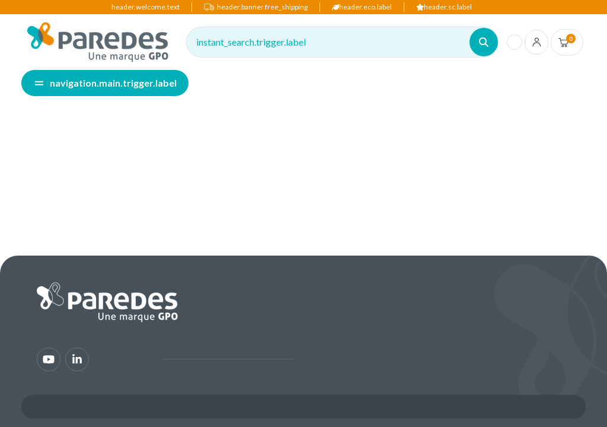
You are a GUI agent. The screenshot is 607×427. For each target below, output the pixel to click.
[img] (97, 42)
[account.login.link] (536, 42)
